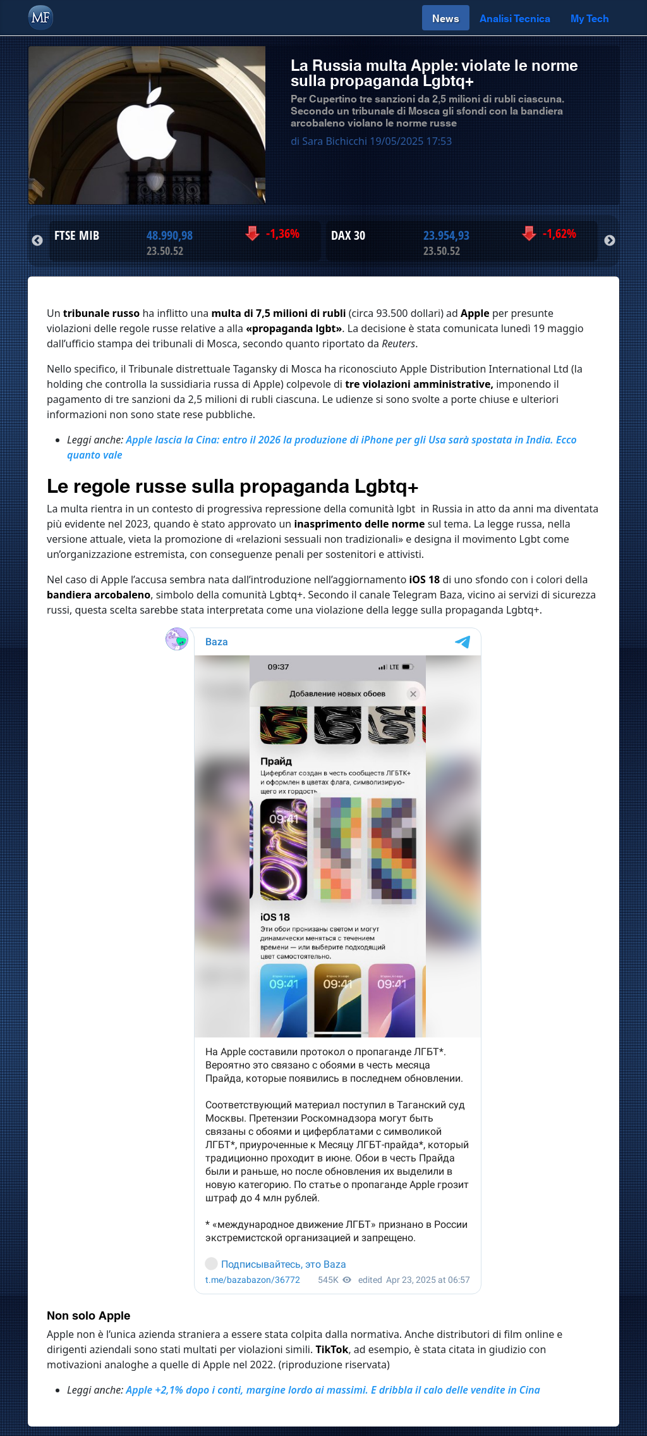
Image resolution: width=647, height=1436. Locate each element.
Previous (37, 241)
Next (609, 241)
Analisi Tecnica (515, 17)
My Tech (590, 17)
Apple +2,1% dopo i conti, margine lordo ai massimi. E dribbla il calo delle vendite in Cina (333, 1390)
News (445, 17)
